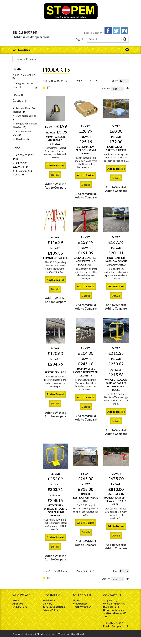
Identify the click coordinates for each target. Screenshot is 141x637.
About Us (17, 602)
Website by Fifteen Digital (70, 633)
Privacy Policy (50, 609)
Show (115, 79)
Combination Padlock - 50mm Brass (85, 149)
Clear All (19, 94)
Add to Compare (55, 186)
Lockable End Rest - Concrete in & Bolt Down (85, 260)
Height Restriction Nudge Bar (85, 496)
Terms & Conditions (54, 605)
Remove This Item (36, 88)
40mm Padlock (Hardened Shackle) (55, 139)
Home (19, 58)
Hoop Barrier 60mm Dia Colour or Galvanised (116, 260)
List (48, 86)
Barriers (20, 138)
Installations (50, 599)
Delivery (47, 602)
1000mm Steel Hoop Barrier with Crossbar (85, 371)
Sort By (106, 87)
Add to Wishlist (55, 183)
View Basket (80, 602)
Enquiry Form (19, 605)
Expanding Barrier (55, 256)
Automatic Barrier (26, 114)
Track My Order (82, 605)
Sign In (80, 38)
